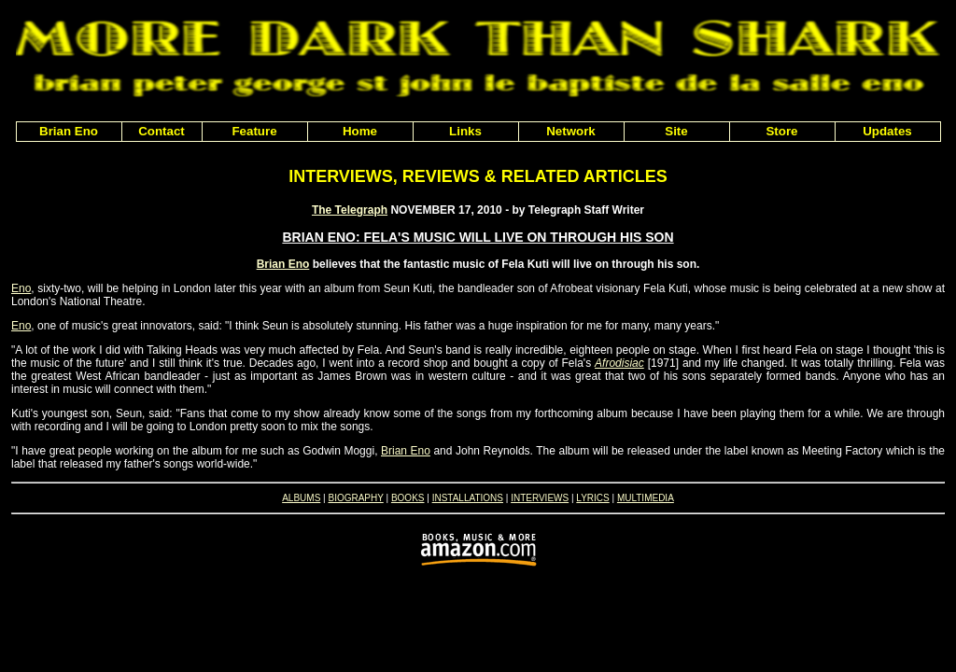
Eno (21, 288)
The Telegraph (349, 210)
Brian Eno (283, 264)
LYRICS (592, 498)
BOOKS (408, 498)
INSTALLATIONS (467, 498)
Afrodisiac (619, 363)
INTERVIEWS (540, 498)
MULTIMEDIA (645, 498)
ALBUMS (301, 498)
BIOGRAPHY (355, 498)
